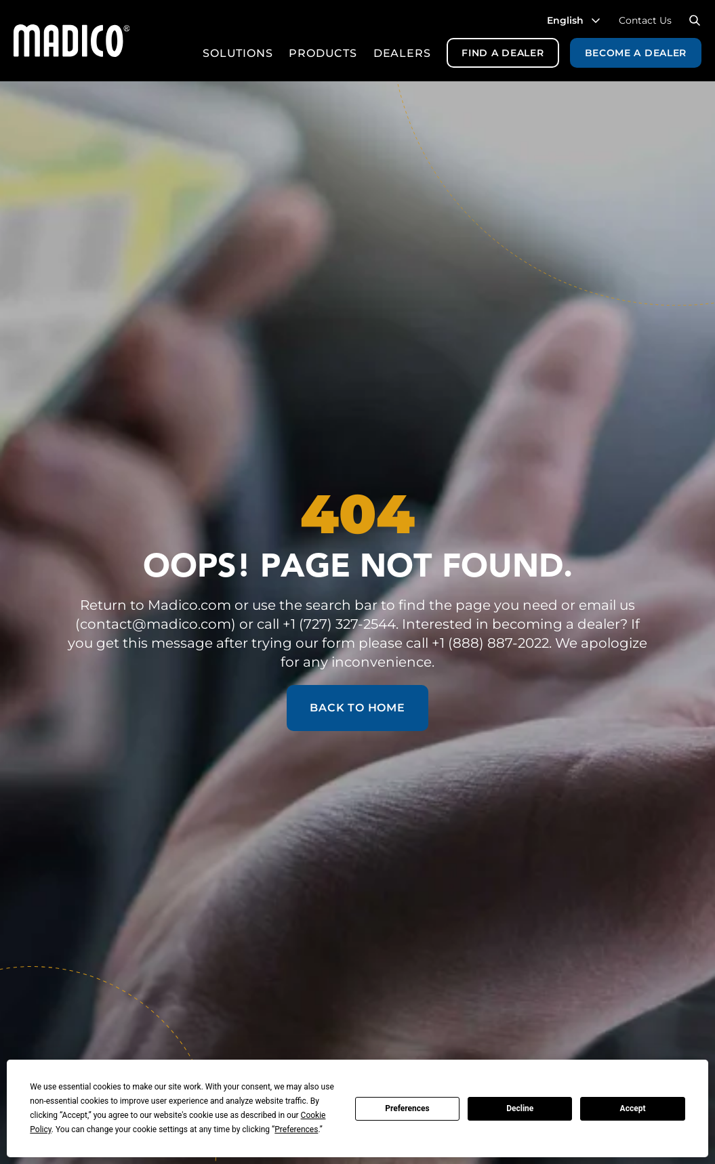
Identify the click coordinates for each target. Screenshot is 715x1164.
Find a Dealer (503, 53)
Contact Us (645, 20)
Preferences (407, 1108)
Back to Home (357, 707)
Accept (633, 1108)
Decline (519, 1108)
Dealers (402, 53)
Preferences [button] (296, 1129)
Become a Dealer (636, 53)
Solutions (237, 53)
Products (322, 53)
